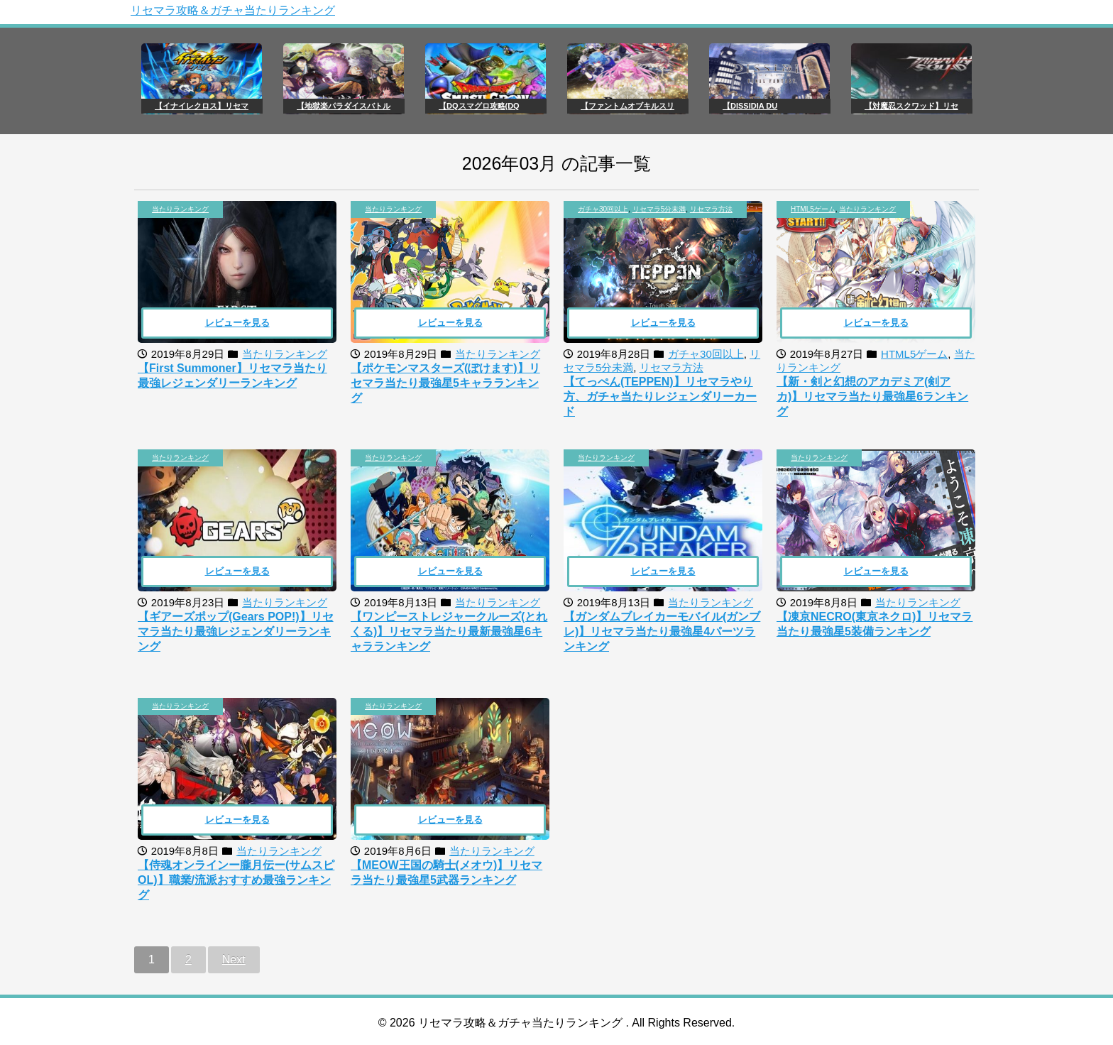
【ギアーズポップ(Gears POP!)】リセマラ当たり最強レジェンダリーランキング (236, 631)
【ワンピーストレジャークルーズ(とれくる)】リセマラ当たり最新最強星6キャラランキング (449, 631)
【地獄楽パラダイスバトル (343, 106)
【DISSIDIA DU (750, 106)
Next (234, 959)
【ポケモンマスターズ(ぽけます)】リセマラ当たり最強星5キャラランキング (445, 383)
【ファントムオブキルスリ (627, 106)
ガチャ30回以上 (603, 209)
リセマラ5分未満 (659, 209)
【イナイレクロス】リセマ (201, 106)
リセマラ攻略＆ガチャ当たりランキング (233, 10)
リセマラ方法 (711, 209)
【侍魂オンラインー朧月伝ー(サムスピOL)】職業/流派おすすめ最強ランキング (236, 880)
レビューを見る (237, 322)
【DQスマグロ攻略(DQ (479, 106)
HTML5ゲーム (813, 209)
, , (655, 209)
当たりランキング (180, 209)
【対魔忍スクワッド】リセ (911, 106)
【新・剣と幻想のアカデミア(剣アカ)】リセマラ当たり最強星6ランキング (872, 396)
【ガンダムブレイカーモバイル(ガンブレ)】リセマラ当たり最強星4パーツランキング (662, 631)
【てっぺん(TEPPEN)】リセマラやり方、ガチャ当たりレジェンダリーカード (660, 396)
